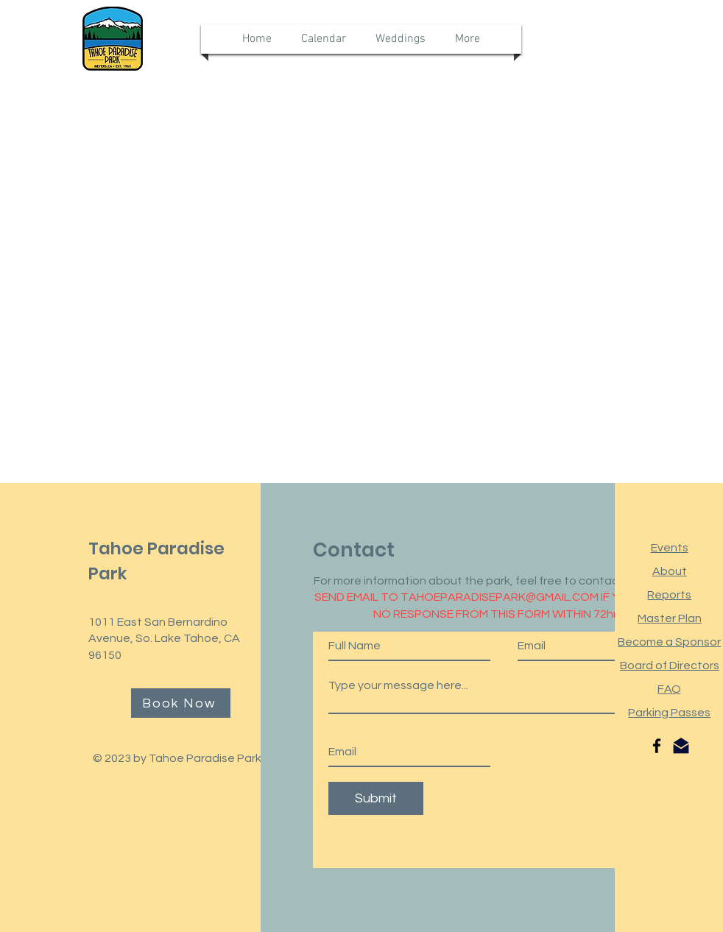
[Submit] (375, 798)
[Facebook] (656, 745)
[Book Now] (180, 703)
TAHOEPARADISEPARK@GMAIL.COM (500, 597)
